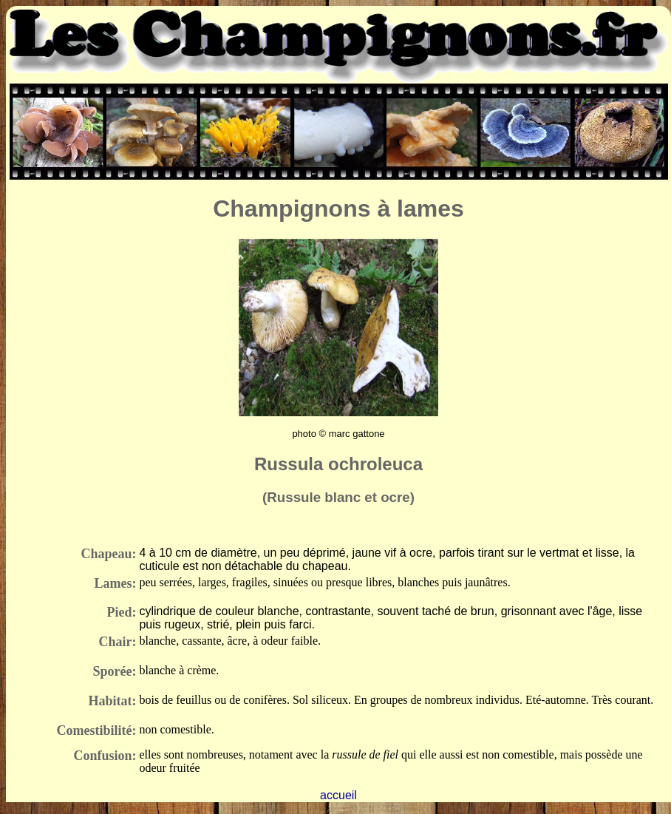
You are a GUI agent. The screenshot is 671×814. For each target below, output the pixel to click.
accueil (338, 795)
